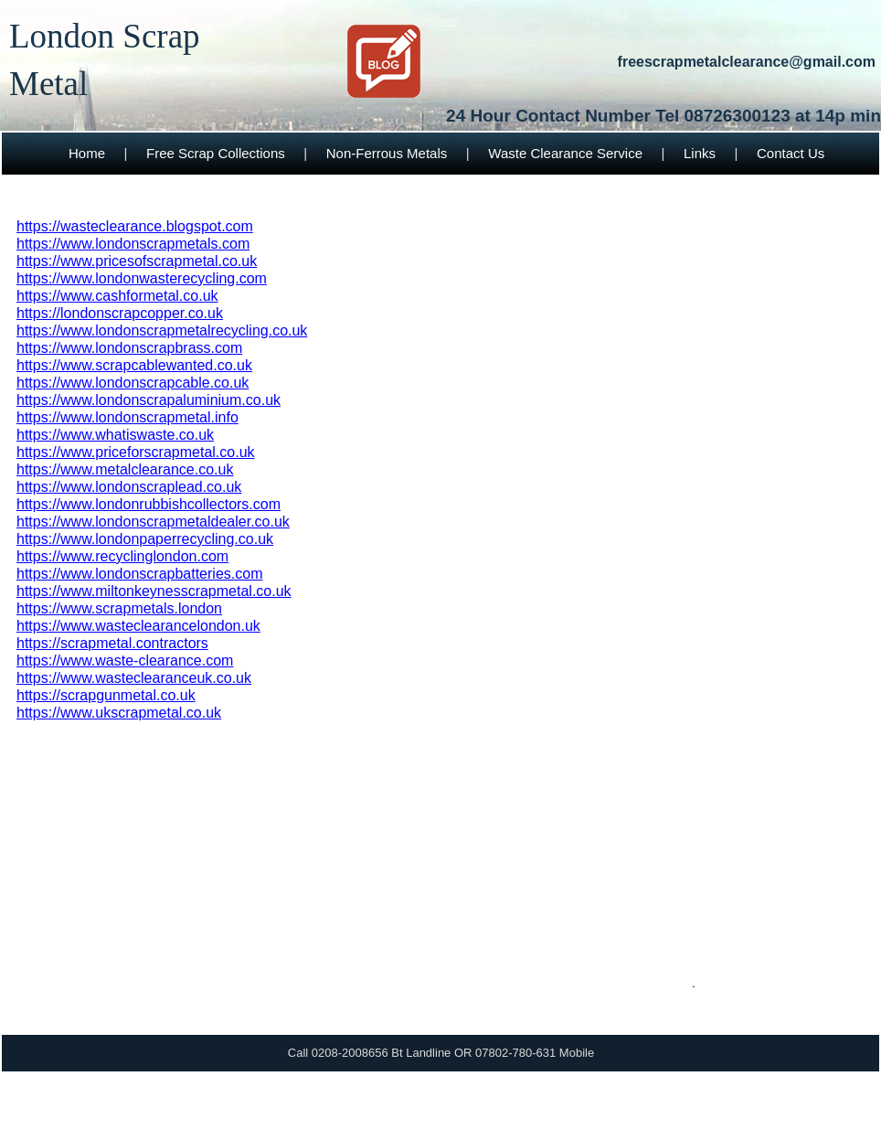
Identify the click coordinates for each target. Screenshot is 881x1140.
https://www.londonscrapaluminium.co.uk (148, 400)
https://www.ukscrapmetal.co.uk (118, 712)
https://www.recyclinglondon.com (122, 556)
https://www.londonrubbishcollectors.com (148, 504)
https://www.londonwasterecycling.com (141, 278)
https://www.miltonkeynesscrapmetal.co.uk (154, 591)
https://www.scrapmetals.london (119, 608)
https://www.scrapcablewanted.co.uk (134, 365)
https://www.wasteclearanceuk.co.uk (133, 678)
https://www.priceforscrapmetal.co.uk (135, 452)
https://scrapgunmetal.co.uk (106, 695)
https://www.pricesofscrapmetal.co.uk (136, 261)
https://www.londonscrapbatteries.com (139, 573)
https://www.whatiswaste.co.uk (115, 434)
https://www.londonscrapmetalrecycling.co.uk (161, 330)
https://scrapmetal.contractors (112, 643)
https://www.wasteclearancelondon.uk (138, 626)
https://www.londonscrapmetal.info (127, 417)
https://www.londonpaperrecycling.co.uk (144, 539)
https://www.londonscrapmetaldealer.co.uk (153, 521)
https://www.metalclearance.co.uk (124, 469)
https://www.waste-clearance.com (124, 660)
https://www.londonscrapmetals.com (132, 243)
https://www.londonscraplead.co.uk (128, 487)
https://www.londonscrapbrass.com (129, 348)
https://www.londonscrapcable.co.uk (132, 382)
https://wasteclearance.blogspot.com (134, 226)
